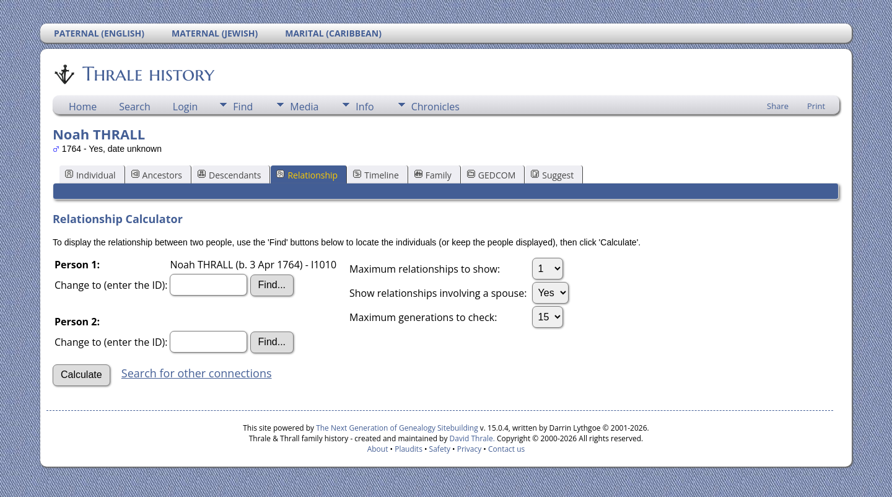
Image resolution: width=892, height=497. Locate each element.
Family (433, 175)
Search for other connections (196, 373)
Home (83, 106)
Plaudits (408, 449)
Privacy (469, 449)
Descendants (229, 175)
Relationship (307, 175)
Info (365, 106)
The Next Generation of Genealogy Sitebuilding (397, 428)
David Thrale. (470, 438)
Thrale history (147, 73)
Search (135, 106)
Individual (90, 175)
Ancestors (156, 175)
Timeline (376, 175)
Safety (439, 449)
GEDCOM (491, 175)
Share (778, 106)
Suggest (552, 175)
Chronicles (435, 106)
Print (816, 106)
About (377, 449)
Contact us (506, 449)
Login (185, 106)
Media (304, 106)
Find (243, 106)
